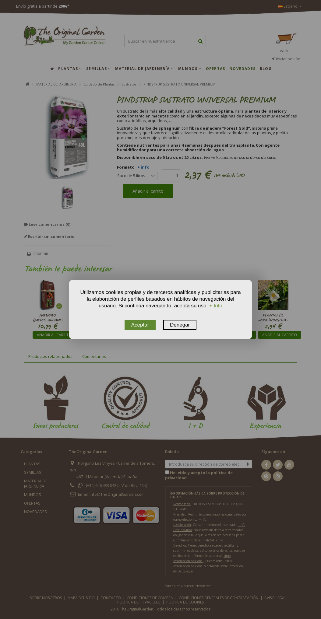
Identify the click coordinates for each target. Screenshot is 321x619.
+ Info (215, 306)
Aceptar (140, 325)
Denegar (180, 325)
